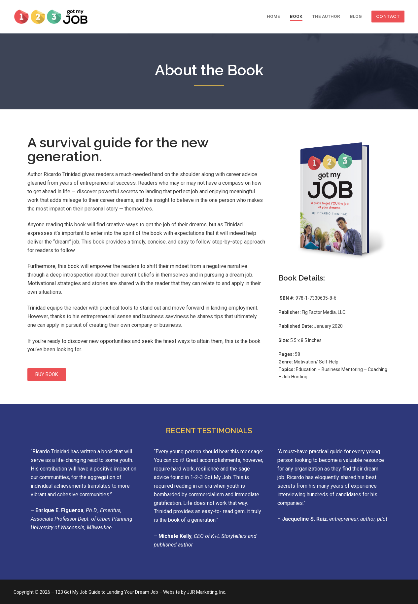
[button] (46, 374)
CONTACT (388, 16)
